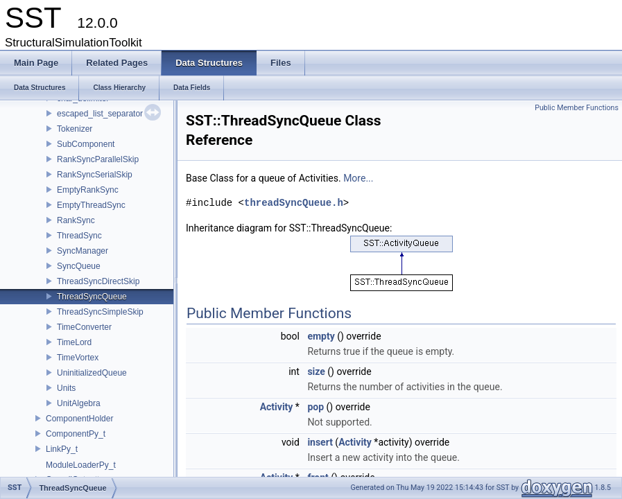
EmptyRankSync (88, 190)
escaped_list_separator (100, 114)
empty (320, 336)
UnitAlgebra (79, 403)
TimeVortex (77, 357)
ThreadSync (79, 235)
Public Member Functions (577, 107)
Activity (276, 406)
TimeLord (74, 342)
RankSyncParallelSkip (98, 159)
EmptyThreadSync (91, 205)
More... (358, 178)
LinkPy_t (62, 449)
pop (315, 406)
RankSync (76, 220)
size (316, 371)
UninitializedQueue (92, 373)
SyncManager (82, 251)
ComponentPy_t (75, 434)
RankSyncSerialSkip (94, 175)
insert (320, 442)
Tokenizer (74, 129)
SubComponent (85, 144)
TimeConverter (84, 327)
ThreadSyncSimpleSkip (100, 312)
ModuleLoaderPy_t (81, 465)
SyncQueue (79, 266)
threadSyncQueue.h (293, 202)
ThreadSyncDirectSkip (98, 281)
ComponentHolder (79, 418)
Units (66, 388)
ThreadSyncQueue (92, 296)
